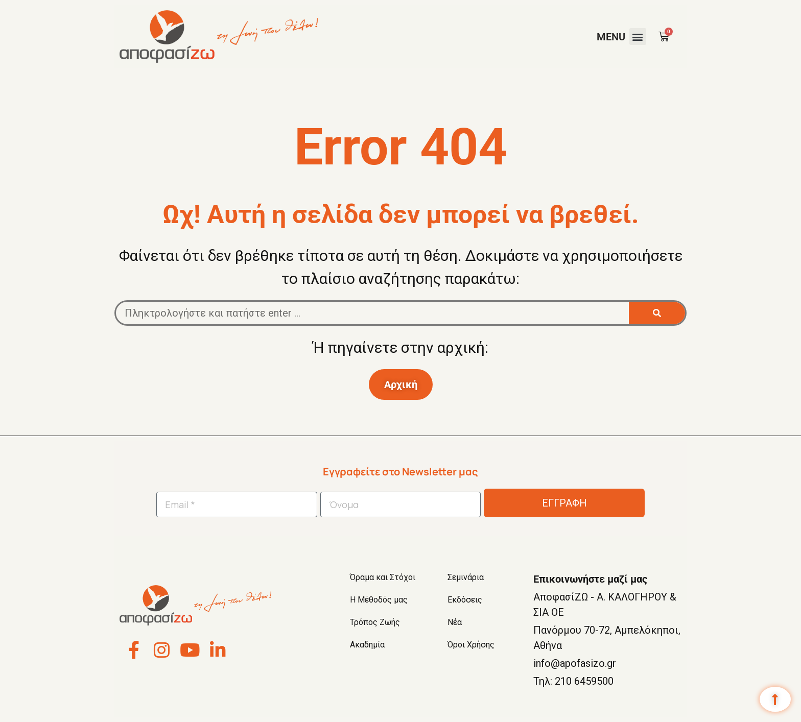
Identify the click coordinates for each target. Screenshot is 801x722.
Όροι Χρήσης (470, 644)
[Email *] (236, 504)
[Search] (657, 313)
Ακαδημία (367, 644)
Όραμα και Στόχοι (382, 577)
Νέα (454, 622)
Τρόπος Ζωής (375, 622)
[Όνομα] (400, 504)
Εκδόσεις (464, 600)
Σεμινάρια (465, 577)
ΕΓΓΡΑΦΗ (564, 503)
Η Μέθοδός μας (379, 600)
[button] (637, 36)
